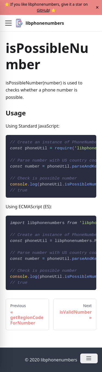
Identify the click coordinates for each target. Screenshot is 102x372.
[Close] (97, 7)
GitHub (43, 10)
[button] (8, 23)
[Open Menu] (89, 358)
